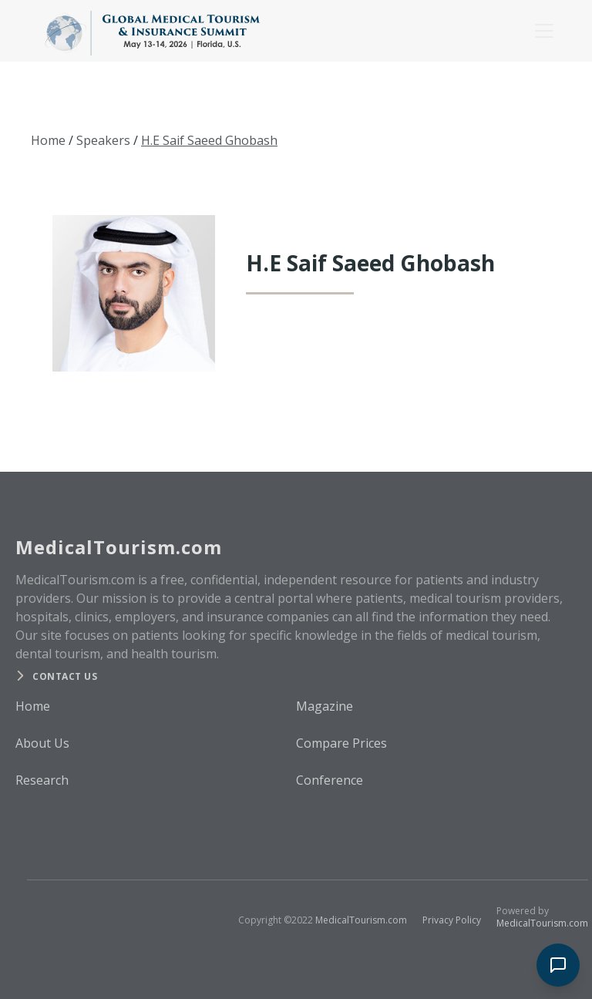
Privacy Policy (451, 920)
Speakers (103, 140)
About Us (42, 743)
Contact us (64, 676)
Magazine (324, 706)
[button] (541, 30)
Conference (329, 780)
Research (42, 780)
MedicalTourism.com (361, 920)
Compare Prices (341, 743)
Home (48, 140)
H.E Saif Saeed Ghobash (209, 140)
